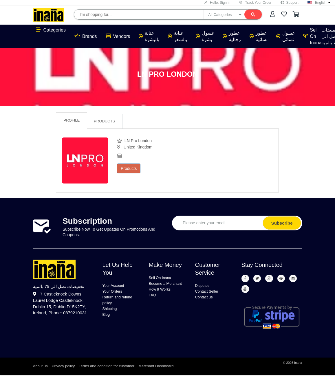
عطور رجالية (232, 36)
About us (40, 369)
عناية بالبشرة (149, 36)
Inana (298, 366)
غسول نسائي (285, 36)
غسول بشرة (205, 36)
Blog (107, 320)
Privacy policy (63, 369)
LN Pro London (167, 74)
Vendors (118, 36)
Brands (85, 36)
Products (104, 121)
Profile (71, 120)
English (320, 3)
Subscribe (281, 223)
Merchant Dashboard (155, 369)
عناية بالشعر (177, 36)
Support (290, 3)
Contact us (206, 299)
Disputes (204, 285)
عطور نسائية (259, 36)
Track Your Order (255, 3)
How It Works (162, 298)
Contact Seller (209, 292)
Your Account (116, 285)
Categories (51, 29)
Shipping (111, 313)
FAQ (153, 305)
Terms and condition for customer (106, 369)
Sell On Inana (312, 36)
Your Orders (114, 292)
